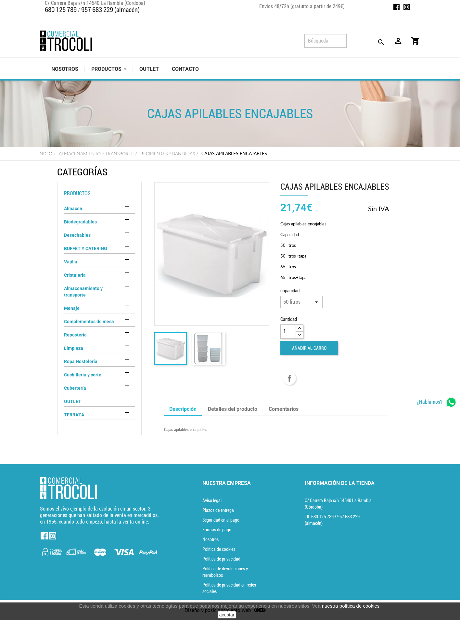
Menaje (72, 308)
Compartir (289, 378)
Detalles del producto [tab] (232, 409)
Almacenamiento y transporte (83, 291)
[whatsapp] (437, 402)
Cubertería (75, 388)
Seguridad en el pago (220, 520)
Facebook (396, 7)
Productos (77, 193)
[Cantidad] (288, 331)
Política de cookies (218, 549)
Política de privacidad (221, 559)
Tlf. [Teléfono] (320, 516)
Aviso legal (212, 500)
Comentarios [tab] (284, 409)
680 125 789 (61, 10)
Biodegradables (80, 221)
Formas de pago (216, 529)
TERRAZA (74, 414)
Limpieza (73, 348)
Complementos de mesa (89, 321)
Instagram (406, 7)
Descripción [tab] (183, 409)
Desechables (77, 235)
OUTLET (72, 401)
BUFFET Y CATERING (85, 248)
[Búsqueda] (325, 41)
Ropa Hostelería (80, 361)
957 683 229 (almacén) (110, 10)
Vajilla (70, 261)
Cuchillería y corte (82, 374)
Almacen (73, 208)
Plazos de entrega (218, 510)
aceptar (227, 614)
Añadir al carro (309, 348)
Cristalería (75, 275)
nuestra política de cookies (351, 606)
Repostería (75, 334)
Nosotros (210, 539)
